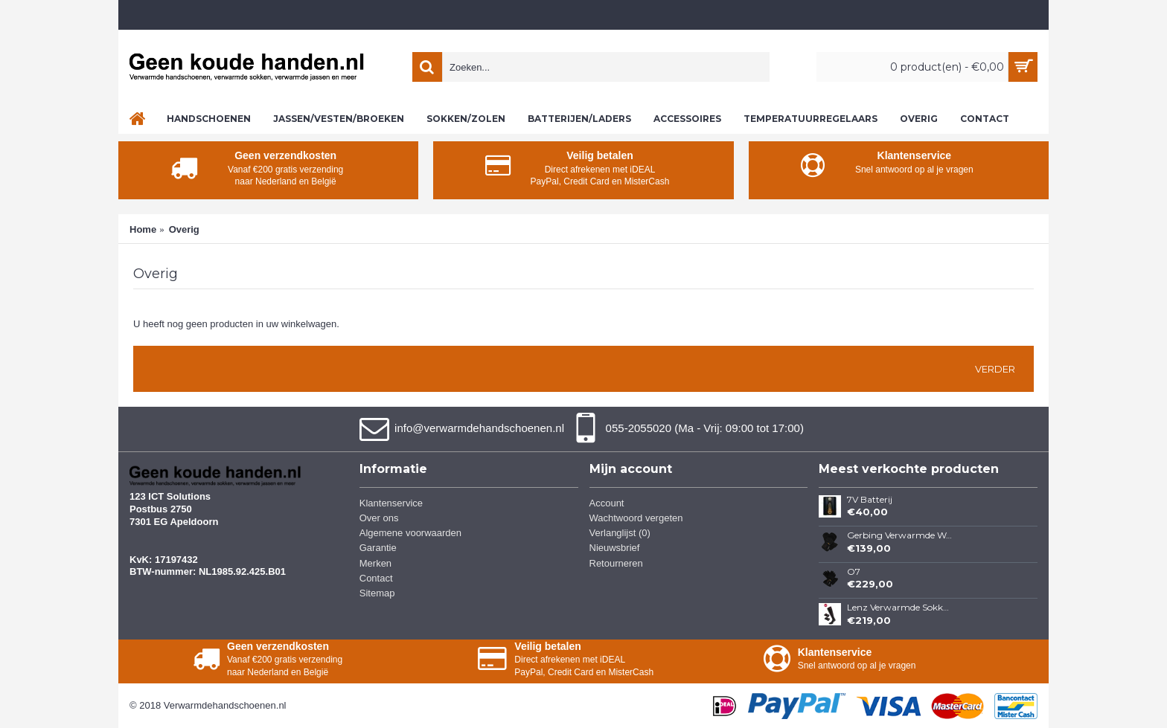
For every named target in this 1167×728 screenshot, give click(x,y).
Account (606, 503)
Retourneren (616, 563)
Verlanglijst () (619, 532)
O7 (853, 572)
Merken (375, 563)
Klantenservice (391, 503)
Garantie (378, 547)
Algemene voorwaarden (410, 532)
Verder (995, 369)
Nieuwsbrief (614, 547)
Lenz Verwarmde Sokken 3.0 (900, 607)
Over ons (379, 518)
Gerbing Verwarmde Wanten (900, 535)
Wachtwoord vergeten (636, 518)
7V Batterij (869, 500)
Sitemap (377, 593)
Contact (376, 578)
